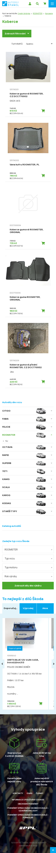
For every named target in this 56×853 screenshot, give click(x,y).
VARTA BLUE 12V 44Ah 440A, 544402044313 (23, 661)
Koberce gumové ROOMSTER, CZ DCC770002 (26, 95)
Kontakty (18, 793)
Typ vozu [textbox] (10, 558)
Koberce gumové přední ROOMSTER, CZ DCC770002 (26, 366)
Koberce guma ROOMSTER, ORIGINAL (25, 298)
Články (39, 793)
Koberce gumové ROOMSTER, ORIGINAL (26, 231)
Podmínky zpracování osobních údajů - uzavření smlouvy (28, 809)
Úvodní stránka (24, 13)
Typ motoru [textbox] (11, 567)
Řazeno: (40, 43)
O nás (29, 793)
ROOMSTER (37, 13)
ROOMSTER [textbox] (11, 549)
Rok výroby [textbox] (11, 576)
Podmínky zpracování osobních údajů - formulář (28, 816)
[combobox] (28, 549)
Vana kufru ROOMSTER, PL (24, 164)
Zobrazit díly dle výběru (28, 585)
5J (7, 440)
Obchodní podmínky (28, 804)
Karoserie (49, 13)
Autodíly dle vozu (12, 402)
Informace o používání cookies (28, 799)
